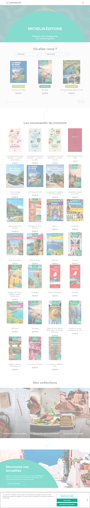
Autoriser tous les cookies (67, 505)
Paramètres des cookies (67, 496)
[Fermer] (87, 500)
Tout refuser (67, 501)
